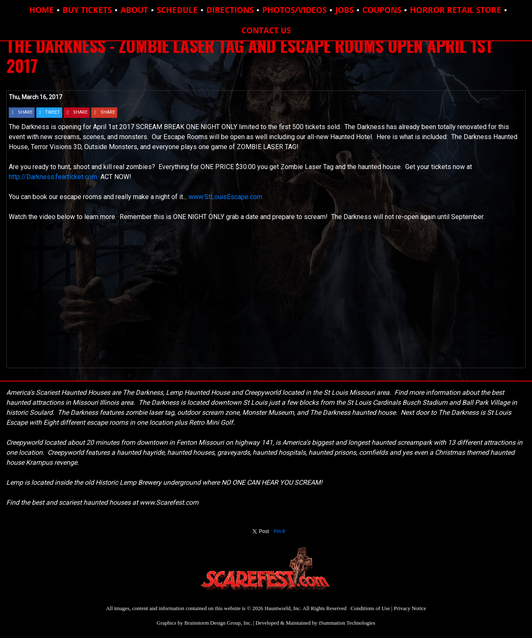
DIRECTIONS (229, 10)
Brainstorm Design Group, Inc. (217, 623)
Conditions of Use (370, 608)
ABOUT (134, 10)
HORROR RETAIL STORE (455, 10)
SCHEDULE (177, 10)
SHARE (25, 112)
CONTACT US (266, 30)
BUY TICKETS (87, 10)
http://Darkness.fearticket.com (54, 177)
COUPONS (381, 10)
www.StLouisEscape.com (225, 197)
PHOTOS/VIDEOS (294, 10)
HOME (41, 10)
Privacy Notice (410, 608)
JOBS (344, 10)
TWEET (52, 112)
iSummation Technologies (347, 623)
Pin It (279, 531)
